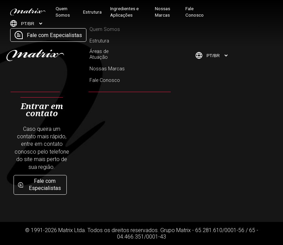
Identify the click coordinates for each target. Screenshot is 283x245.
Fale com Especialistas (48, 35)
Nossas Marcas (162, 12)
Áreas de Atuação (98, 54)
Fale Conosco (194, 12)
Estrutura (92, 12)
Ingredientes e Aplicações (124, 12)
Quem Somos (63, 12)
